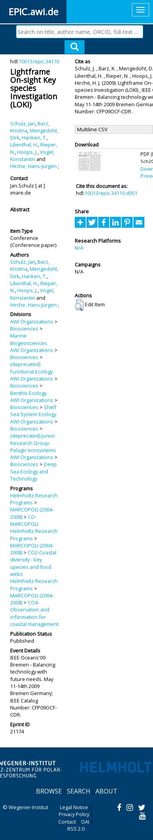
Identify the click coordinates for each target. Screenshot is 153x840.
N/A (79, 247)
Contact (67, 821)
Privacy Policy (74, 814)
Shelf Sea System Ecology (33, 411)
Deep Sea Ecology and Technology (33, 471)
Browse (49, 791)
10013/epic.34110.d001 (111, 193)
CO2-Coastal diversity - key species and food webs (33, 563)
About (106, 791)
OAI (85, 821)
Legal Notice (74, 807)
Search (78, 791)
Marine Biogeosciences (28, 339)
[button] (79, 305)
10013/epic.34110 (39, 61)
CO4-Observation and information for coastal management (34, 613)
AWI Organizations (31, 321)
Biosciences (24, 328)
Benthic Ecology (28, 393)
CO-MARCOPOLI (24, 520)
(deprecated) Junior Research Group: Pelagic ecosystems (33, 443)
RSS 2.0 (76, 828)
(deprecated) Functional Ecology (31, 368)
